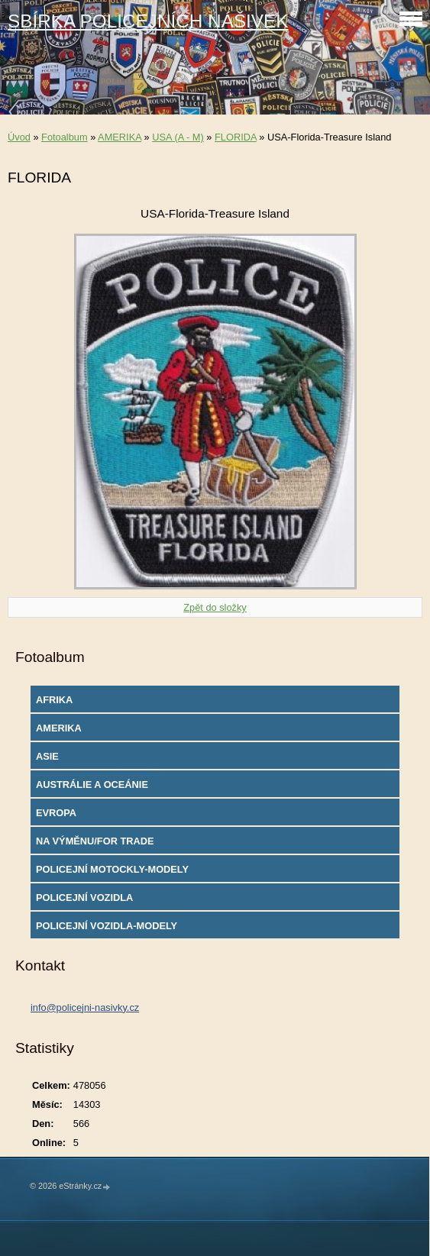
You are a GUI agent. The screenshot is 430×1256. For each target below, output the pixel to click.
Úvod (19, 137)
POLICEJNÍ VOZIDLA (84, 897)
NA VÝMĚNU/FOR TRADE (95, 841)
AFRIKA (54, 699)
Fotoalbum (64, 137)
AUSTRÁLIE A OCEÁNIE (92, 784)
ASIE (47, 756)
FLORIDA (236, 137)
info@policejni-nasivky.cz (85, 1007)
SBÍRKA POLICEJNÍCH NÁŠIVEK (148, 21)
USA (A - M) (178, 137)
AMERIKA (119, 137)
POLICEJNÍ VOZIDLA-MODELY (106, 926)
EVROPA (56, 812)
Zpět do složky (215, 607)
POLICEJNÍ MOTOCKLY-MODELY (112, 869)
